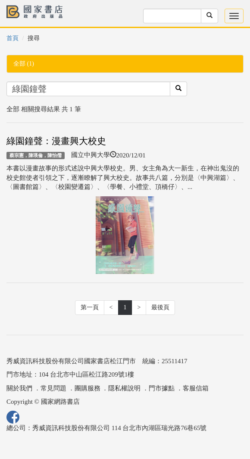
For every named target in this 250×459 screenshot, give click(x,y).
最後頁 (160, 307)
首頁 (12, 38)
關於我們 (19, 388)
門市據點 (162, 388)
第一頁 (90, 307)
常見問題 (53, 388)
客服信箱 (196, 388)
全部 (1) (23, 63)
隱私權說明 (124, 388)
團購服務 (87, 388)
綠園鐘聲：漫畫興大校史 (56, 141)
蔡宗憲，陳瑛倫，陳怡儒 (35, 155)
